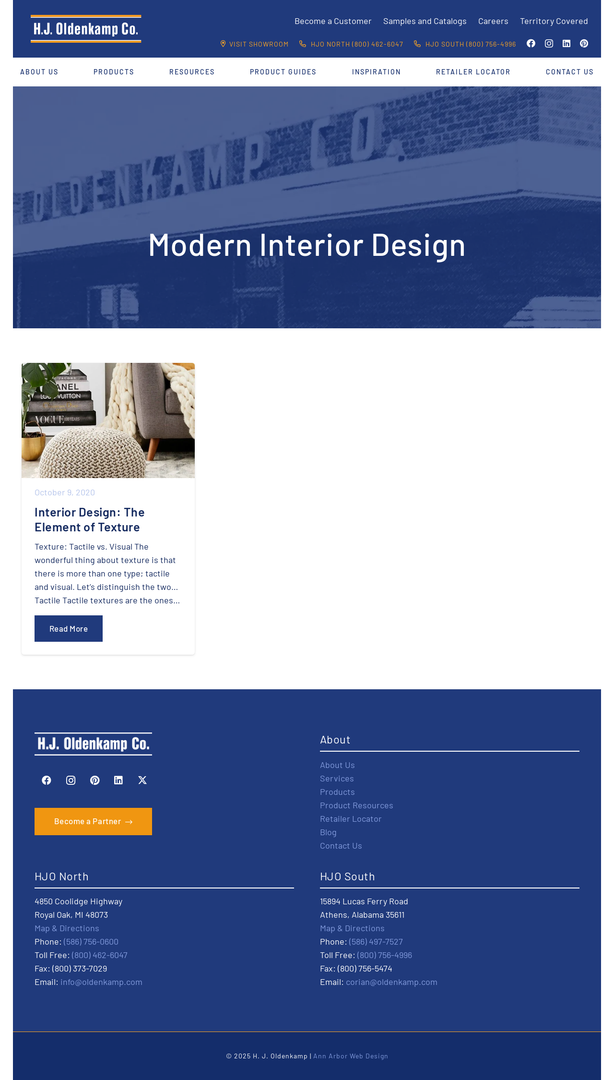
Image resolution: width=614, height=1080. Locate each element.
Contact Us (341, 845)
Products (337, 791)
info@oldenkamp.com (101, 981)
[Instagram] (549, 43)
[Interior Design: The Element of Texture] (108, 509)
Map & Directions (67, 928)
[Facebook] (531, 43)
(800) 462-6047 (100, 954)
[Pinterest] (584, 43)
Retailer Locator (351, 818)
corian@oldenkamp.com (391, 981)
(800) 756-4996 (384, 954)
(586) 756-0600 (91, 941)
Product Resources (356, 805)
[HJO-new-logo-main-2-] (86, 29)
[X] (142, 780)
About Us (337, 764)
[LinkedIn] (566, 43)
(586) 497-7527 (376, 941)
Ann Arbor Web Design (351, 1056)
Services (337, 778)
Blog (328, 832)
